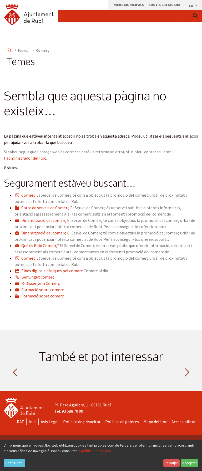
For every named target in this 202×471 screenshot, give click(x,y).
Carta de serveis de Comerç (45, 207)
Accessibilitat (183, 421)
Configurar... (14, 462)
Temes (23, 50)
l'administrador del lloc (25, 158)
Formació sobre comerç (42, 289)
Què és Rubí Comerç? (40, 245)
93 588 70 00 (72, 411)
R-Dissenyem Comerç (40, 283)
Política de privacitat (82, 421)
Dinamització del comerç (43, 220)
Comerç (28, 195)
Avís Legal (50, 421)
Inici (32, 421)
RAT (20, 421)
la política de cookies (94, 450)
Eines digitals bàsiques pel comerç (52, 270)
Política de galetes (122, 421)
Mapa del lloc (155, 421)
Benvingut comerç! (38, 277)
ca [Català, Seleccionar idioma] (193, 5)
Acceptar (189, 462)
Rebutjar (171, 462)
